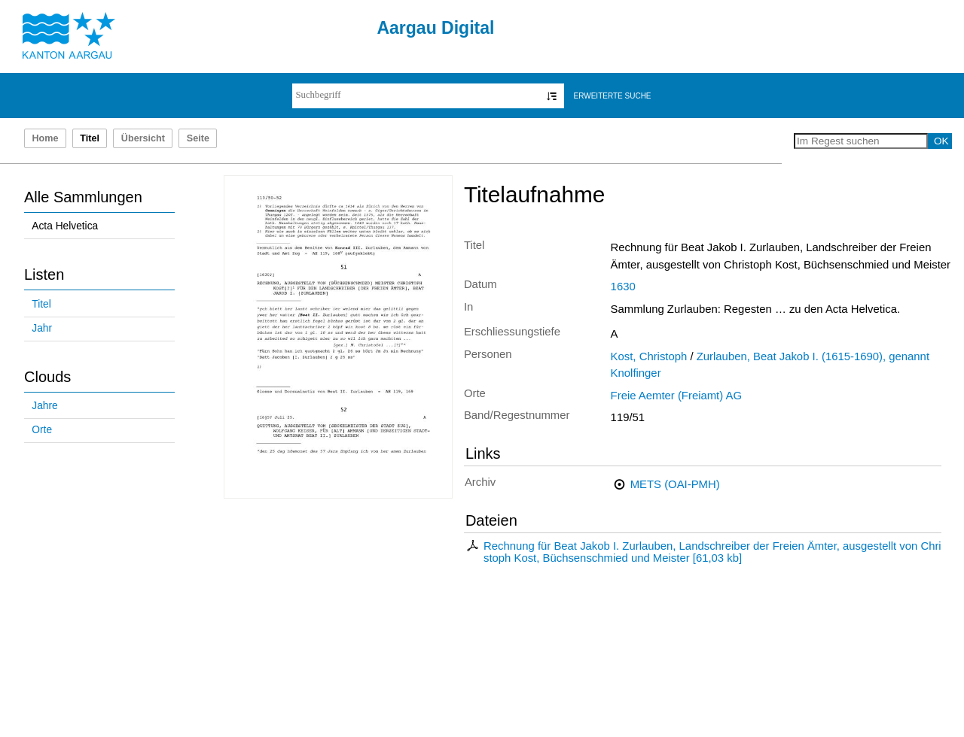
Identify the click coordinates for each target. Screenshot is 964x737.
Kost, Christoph (649, 356)
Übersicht (143, 138)
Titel (41, 304)
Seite (198, 138)
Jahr (42, 328)
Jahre (44, 405)
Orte (42, 429)
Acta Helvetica (65, 226)
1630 (623, 287)
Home (45, 138)
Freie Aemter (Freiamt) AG (676, 396)
